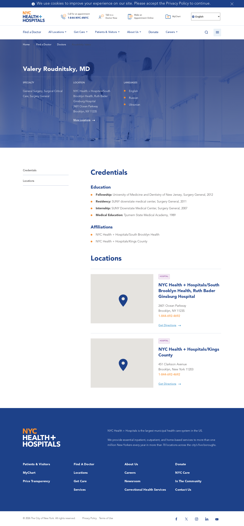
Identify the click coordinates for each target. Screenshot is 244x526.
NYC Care (182, 472)
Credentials (29, 170)
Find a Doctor (84, 464)
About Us (132, 32)
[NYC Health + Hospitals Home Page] (34, 16)
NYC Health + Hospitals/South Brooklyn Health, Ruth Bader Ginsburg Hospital (188, 291)
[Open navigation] (217, 32)
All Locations (56, 32)
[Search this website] (206, 32)
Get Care (79, 32)
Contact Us (183, 489)
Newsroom (133, 481)
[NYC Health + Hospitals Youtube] (217, 519)
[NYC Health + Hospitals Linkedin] (206, 519)
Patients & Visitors (106, 32)
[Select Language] (205, 16)
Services (80, 489)
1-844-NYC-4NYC (78, 18)
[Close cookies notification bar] (232, 4)
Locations (28, 181)
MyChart (29, 472)
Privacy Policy (89, 518)
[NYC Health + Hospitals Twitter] (186, 519)
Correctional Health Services (145, 489)
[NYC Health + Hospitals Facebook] (176, 519)
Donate (153, 32)
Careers (170, 32)
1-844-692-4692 (169, 316)
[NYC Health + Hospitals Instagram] (196, 519)
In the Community (188, 481)
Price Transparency (36, 481)
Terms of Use (106, 518)
